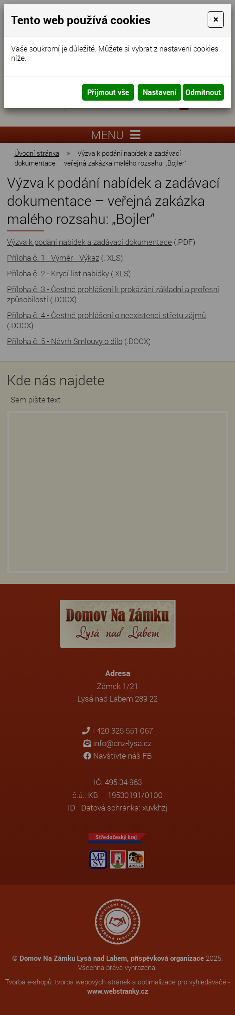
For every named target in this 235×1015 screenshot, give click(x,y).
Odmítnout (203, 92)
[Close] (216, 19)
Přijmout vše (108, 92)
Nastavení (159, 92)
